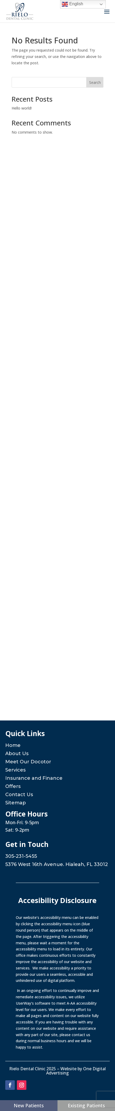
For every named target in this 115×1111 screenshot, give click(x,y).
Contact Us (19, 794)
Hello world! (22, 108)
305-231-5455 (21, 856)
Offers (13, 786)
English (72, 4)
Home (13, 745)
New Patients (29, 1105)
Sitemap (15, 803)
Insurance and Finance (34, 778)
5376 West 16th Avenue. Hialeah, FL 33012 (56, 864)
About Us (16, 753)
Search (95, 82)
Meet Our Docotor (28, 762)
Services (15, 770)
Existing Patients (86, 1105)
